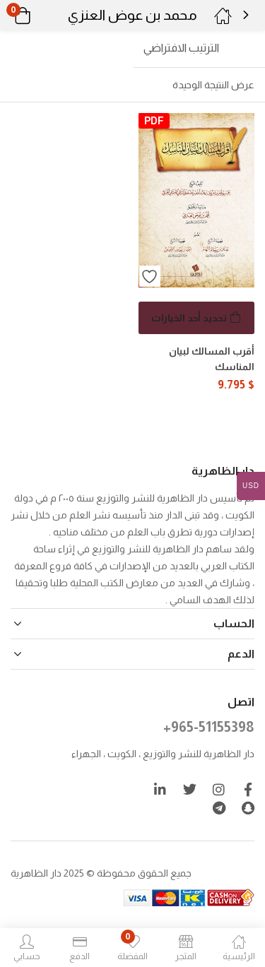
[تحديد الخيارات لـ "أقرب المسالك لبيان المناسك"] (197, 318)
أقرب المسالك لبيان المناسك (211, 358)
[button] (40, 15)
